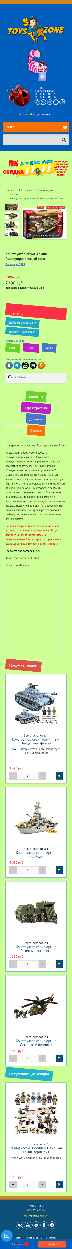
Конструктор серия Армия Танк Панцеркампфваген (36, 741)
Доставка (36, 419)
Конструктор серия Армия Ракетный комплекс (36, 948)
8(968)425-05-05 (45, 94)
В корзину (52, 1244)
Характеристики (36, 408)
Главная (9, 190)
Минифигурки (45, 190)
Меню (36, 127)
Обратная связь (34, 1237)
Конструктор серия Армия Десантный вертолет (36, 1042)
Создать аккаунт (41, 114)
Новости (17, 1237)
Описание (36, 397)
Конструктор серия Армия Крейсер (36, 854)
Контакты (51, 1237)
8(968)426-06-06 (45, 97)
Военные (14, 194)
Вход (24, 114)
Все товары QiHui (15, 264)
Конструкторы (26, 190)
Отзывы (36, 430)
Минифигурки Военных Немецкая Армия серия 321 (36, 1150)
